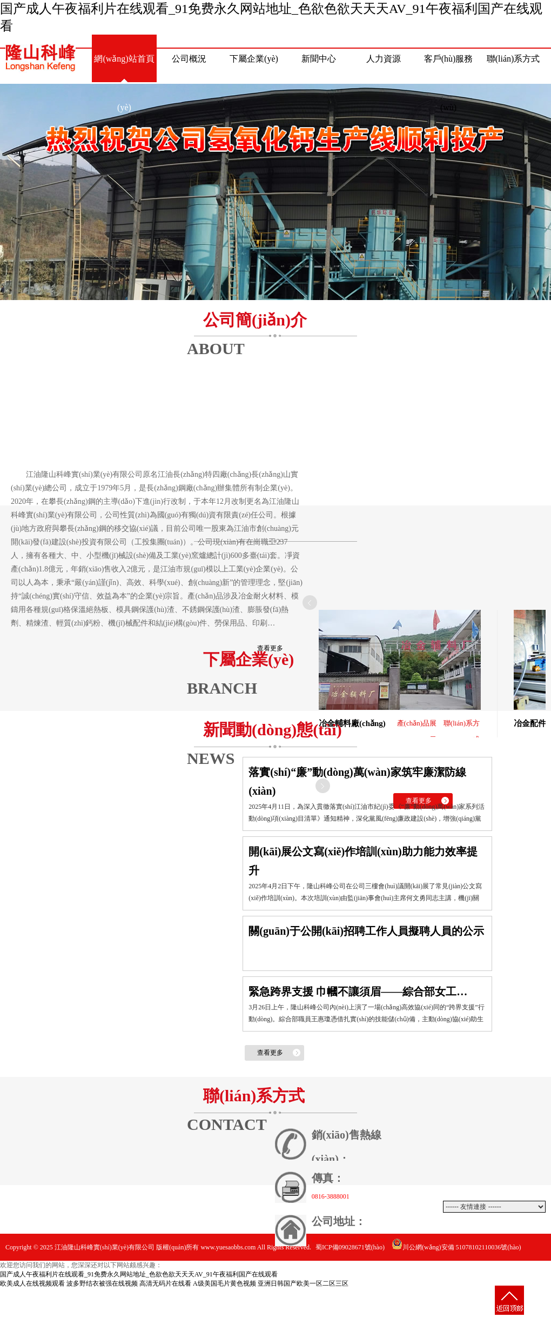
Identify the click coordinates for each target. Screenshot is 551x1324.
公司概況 (189, 58)
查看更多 (270, 648)
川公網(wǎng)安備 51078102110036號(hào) (456, 1247)
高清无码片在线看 (165, 1283)
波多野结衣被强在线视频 (102, 1283)
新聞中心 (318, 58)
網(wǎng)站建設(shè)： (434, 1274)
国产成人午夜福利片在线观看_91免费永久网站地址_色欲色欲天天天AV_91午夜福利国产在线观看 (139, 1274)
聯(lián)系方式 (513, 58)
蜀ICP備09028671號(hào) (350, 1247)
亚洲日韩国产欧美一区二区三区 (303, 1283)
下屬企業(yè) (254, 58)
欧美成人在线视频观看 (32, 1283)
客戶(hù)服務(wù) (448, 68)
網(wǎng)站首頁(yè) (124, 68)
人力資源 (383, 58)
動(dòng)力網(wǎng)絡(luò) (504, 1274)
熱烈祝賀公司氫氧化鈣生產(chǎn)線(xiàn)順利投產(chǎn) (275, 192)
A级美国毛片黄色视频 (224, 1283)
